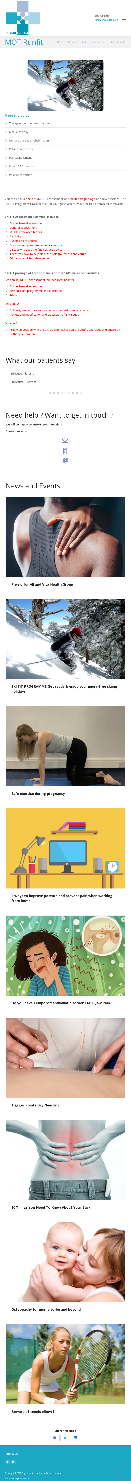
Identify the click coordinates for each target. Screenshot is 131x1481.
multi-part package (82, 199)
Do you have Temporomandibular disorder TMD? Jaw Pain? (61, 1003)
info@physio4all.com (106, 20)
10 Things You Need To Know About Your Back (51, 1207)
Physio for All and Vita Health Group (42, 584)
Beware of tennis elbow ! (32, 1411)
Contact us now (16, 431)
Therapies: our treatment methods (30, 123)
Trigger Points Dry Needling (35, 1105)
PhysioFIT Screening (21, 166)
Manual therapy (18, 132)
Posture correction (20, 175)
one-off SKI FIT (36, 199)
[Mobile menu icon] (124, 18)
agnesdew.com (23, 1478)
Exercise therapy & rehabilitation (29, 140)
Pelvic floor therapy (21, 149)
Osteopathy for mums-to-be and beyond (46, 1309)
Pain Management (20, 157)
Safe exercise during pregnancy (38, 793)
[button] (50, 393)
